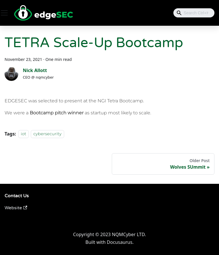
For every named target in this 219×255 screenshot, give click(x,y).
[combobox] (193, 12)
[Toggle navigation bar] (4, 13)
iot (23, 134)
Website (16, 208)
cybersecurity (47, 134)
